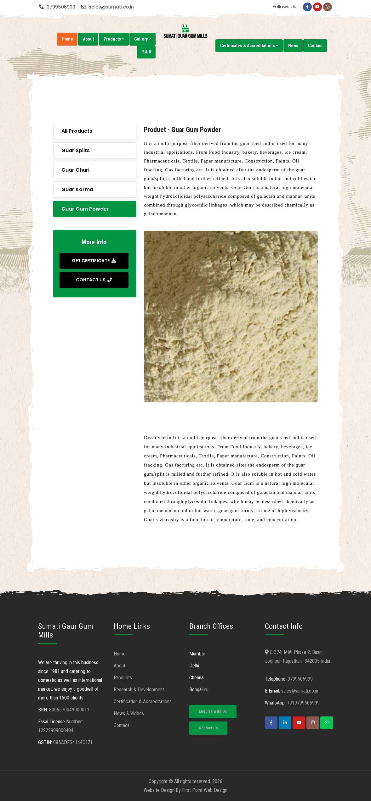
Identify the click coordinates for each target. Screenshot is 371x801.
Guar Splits (75, 150)
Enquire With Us (213, 711)
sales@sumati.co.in (299, 691)
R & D (146, 51)
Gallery (142, 38)
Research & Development (139, 690)
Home (67, 38)
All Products (76, 131)
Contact (315, 45)
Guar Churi (75, 170)
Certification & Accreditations (143, 701)
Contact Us (208, 728)
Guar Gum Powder (85, 209)
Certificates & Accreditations (249, 45)
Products (114, 38)
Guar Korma (77, 189)
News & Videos (129, 713)
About (88, 38)
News (293, 45)
